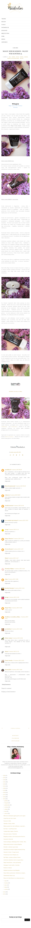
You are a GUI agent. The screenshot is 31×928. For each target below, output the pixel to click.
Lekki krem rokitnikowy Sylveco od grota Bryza (13, 860)
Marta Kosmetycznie (10, 486)
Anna (6, 579)
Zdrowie (5, 42)
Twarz (4, 18)
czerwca (6, 813)
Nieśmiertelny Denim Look (9, 875)
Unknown (7, 495)
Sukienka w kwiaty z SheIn (9, 823)
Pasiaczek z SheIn (7, 821)
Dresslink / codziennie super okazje (11, 847)
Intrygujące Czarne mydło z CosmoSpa (11, 865)
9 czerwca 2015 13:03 (20, 568)
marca (5, 885)
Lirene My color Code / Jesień (10, 818)
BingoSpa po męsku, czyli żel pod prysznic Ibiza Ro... (14, 836)
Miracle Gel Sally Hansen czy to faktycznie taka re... (14, 878)
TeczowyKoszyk (9, 549)
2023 (4, 781)
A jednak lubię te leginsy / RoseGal (11, 831)
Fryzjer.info (14, 426)
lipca (5, 811)
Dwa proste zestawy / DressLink (10, 834)
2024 (4, 779)
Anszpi (6, 529)
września (6, 807)
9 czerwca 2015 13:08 (13, 579)
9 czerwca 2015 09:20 (21, 486)
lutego (5, 887)
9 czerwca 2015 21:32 (14, 651)
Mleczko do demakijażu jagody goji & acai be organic (14, 815)
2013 (4, 894)
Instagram (15, 740)
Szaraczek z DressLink (8, 839)
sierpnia (6, 809)
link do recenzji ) (9, 436)
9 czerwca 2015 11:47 (13, 558)
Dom (3, 36)
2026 (4, 775)
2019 (4, 790)
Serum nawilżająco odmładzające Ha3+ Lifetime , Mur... (15, 841)
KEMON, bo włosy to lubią (15, 391)
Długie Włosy (8, 607)
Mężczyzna (5, 33)
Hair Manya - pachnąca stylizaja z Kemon (12, 857)
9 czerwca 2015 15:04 (17, 607)
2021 (4, 786)
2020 (4, 788)
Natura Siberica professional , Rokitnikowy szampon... (15, 873)
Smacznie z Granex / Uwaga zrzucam (11, 852)
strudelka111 (8, 469)
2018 (4, 792)
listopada (6, 802)
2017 (4, 794)
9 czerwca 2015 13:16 (19, 588)
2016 (4, 796)
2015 (4, 798)
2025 (4, 777)
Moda (3, 39)
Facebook (15, 738)
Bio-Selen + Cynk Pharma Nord (10, 828)
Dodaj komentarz (6, 684)
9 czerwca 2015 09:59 (15, 495)
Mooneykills (8, 669)
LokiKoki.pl (5, 426)
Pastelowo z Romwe (8, 867)
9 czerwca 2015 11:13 (18, 538)
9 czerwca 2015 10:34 (19, 505)
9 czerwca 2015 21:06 (18, 638)
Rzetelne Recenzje (9, 588)
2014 (4, 891)
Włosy (4, 21)
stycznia (6, 889)
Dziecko (4, 30)
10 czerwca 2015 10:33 (18, 660)
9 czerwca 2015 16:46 (17, 629)
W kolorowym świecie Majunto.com (11, 854)
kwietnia (6, 882)
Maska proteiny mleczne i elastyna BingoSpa (13, 844)
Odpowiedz (7, 481)
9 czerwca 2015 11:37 (18, 549)
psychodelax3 (8, 629)
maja (5, 880)
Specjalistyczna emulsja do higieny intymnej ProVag (14, 849)
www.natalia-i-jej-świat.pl (11, 520)
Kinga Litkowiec (9, 538)
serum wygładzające (13, 58)
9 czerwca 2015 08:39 (17, 469)
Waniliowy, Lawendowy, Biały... (12, 616)
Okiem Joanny (8, 638)
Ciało (3, 24)
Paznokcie (5, 27)
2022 (4, 784)
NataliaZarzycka (9, 505)
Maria (6, 558)
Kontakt (15, 735)
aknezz (6, 651)
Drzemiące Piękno (9, 568)
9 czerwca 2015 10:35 (23, 520)
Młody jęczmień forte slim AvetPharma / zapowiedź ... (15, 826)
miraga (6, 597)
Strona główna (15, 728)
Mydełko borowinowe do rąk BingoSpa (12, 870)
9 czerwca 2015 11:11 (14, 529)
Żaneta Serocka (9, 660)
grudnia (6, 800)
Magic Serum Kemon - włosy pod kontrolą (12, 862)
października (7, 805)
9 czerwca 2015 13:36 (14, 597)
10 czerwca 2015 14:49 (16, 669)
